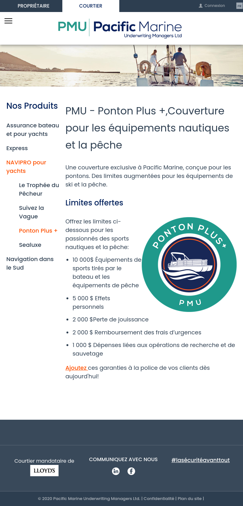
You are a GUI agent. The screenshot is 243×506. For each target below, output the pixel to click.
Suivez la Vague (31, 212)
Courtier (90, 6)
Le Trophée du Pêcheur (39, 189)
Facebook (131, 471)
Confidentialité (159, 499)
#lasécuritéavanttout (200, 460)
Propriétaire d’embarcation (33, 7)
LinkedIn (116, 471)
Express (17, 148)
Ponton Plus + (38, 231)
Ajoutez (76, 368)
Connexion (214, 6)
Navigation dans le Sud (30, 263)
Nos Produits (32, 106)
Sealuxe (30, 245)
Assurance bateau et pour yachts (32, 129)
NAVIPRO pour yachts (26, 166)
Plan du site (190, 499)
